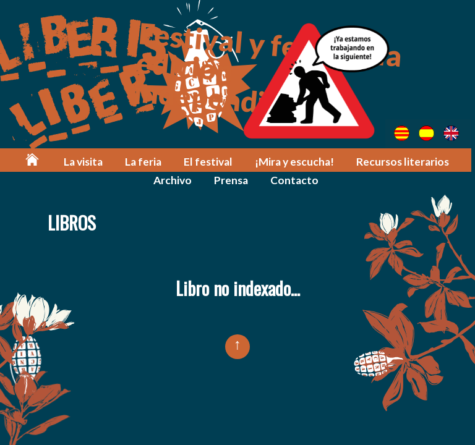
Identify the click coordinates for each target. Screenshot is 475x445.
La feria (145, 161)
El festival (210, 161)
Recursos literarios (403, 161)
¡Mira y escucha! (295, 161)
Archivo (174, 180)
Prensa (233, 180)
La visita (85, 161)
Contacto (296, 180)
